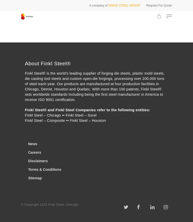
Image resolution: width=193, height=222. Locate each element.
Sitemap (35, 178)
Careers (34, 152)
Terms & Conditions (44, 170)
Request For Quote (159, 5)
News (32, 144)
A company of (114, 5)
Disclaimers (38, 161)
